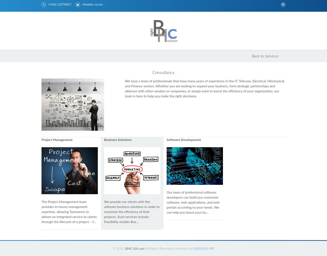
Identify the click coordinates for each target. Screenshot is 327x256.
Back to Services (265, 56)
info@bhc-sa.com (89, 4)
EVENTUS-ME (203, 248)
